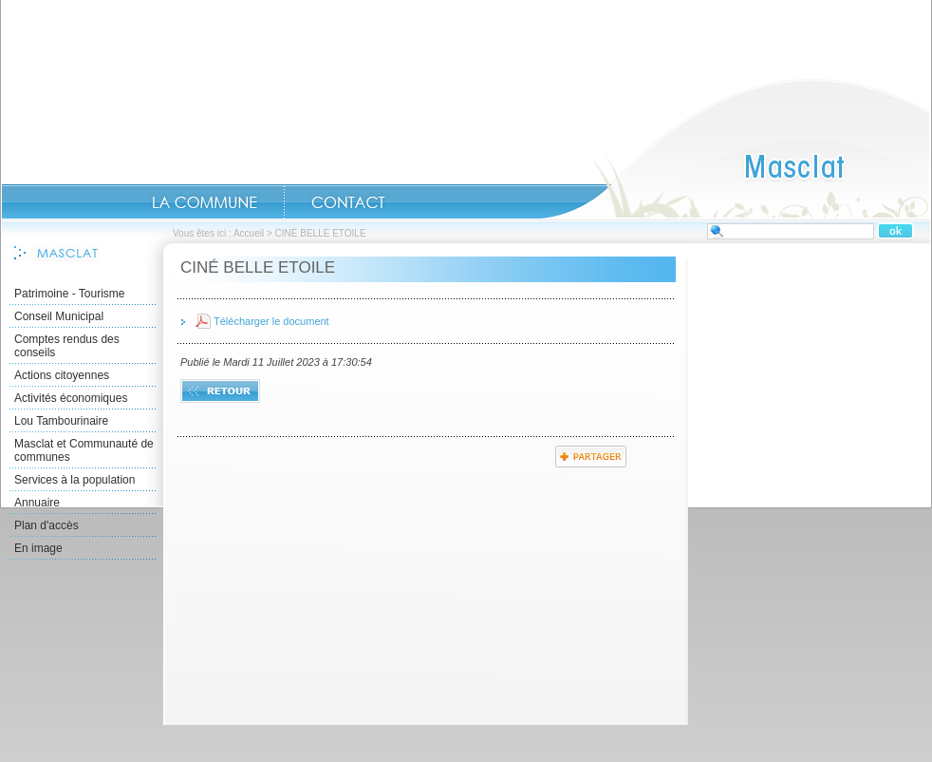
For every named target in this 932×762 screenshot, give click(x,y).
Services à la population (74, 479)
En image (38, 548)
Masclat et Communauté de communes (84, 450)
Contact (348, 202)
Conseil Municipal (58, 316)
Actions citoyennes (61, 375)
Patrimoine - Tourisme (69, 293)
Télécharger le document (271, 321)
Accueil (735, 148)
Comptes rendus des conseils (67, 346)
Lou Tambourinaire (61, 421)
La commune (204, 202)
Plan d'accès (46, 525)
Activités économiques (70, 398)
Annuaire (37, 502)
